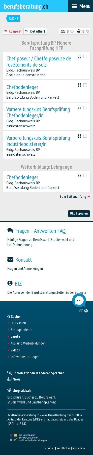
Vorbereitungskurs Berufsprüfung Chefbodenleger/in (38, 112)
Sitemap (49, 448)
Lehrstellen (18, 323)
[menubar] (80, 6)
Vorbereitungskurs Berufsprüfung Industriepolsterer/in (38, 141)
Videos (15, 350)
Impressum (79, 448)
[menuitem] (84, 310)
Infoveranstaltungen (25, 357)
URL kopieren (79, 213)
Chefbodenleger (22, 87)
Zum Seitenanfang (73, 196)
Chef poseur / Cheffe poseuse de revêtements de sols (38, 61)
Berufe (15, 336)
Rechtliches (63, 448)
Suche (13, 18)
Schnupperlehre (21, 330)
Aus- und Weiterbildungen (28, 343)
